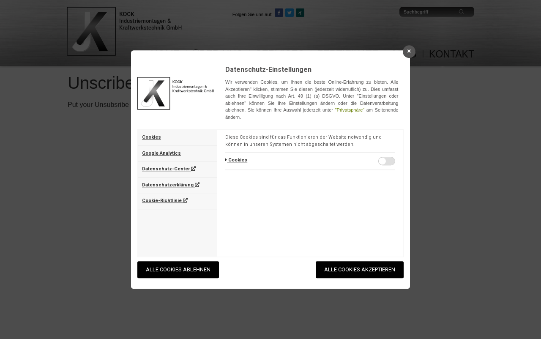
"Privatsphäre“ (349, 109)
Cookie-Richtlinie (165, 200)
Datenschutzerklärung (170, 185)
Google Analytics (161, 153)
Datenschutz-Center (169, 169)
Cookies (151, 137)
